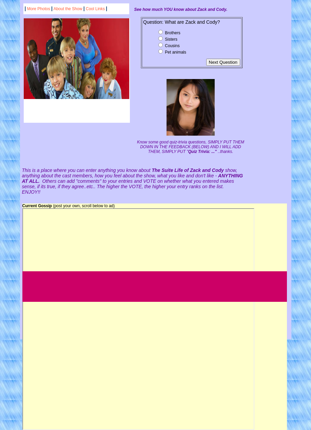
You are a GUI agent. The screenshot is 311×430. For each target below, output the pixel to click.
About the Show (68, 8)
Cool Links (95, 8)
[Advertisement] (145, 286)
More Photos (38, 8)
